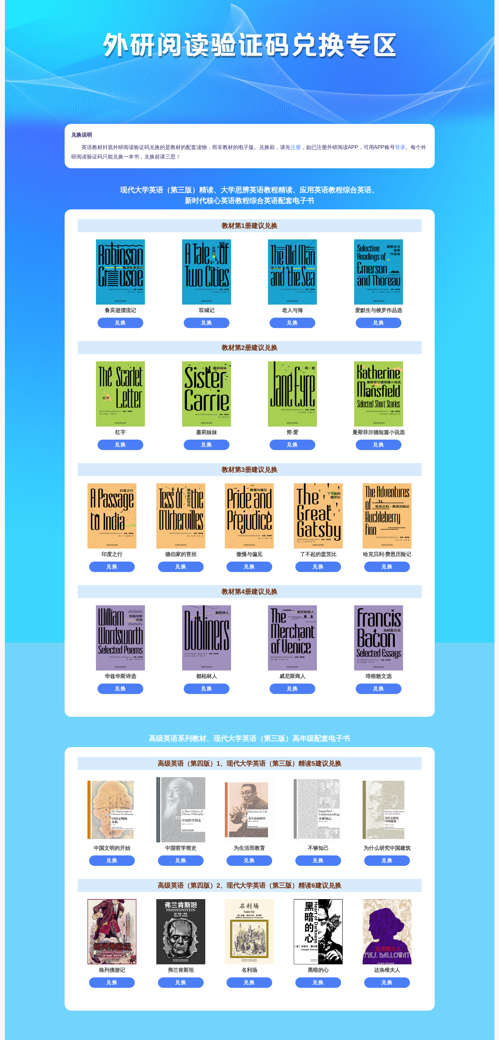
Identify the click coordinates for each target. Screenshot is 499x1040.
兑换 (120, 322)
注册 (295, 147)
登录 (400, 147)
